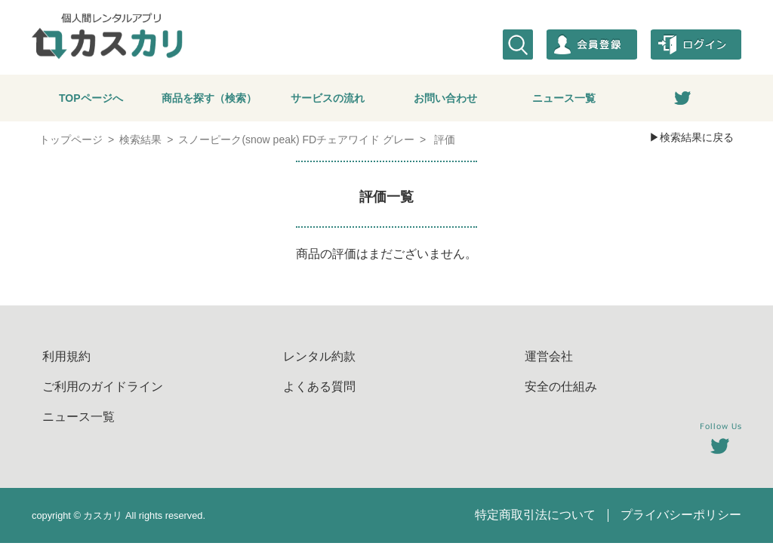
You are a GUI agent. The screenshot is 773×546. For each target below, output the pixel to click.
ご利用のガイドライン (102, 389)
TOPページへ (91, 100)
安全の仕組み (561, 389)
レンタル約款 (319, 359)
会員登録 (592, 44)
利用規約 (66, 359)
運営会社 (549, 359)
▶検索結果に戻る (691, 140)
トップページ (71, 142)
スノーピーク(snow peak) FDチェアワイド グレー (296, 142)
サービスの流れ (328, 100)
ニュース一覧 (564, 100)
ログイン (696, 44)
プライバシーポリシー (681, 517)
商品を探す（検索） (209, 100)
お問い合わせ (445, 100)
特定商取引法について (535, 517)
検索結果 (140, 142)
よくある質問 (319, 389)
